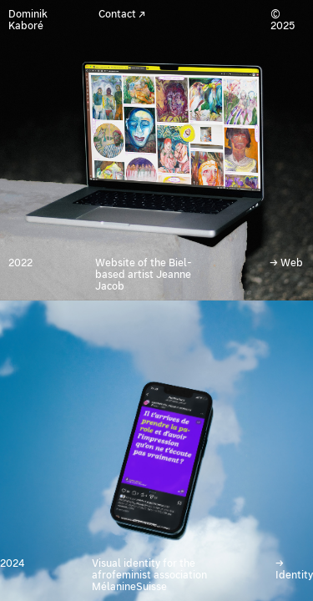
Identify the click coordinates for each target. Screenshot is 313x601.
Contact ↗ (121, 14)
